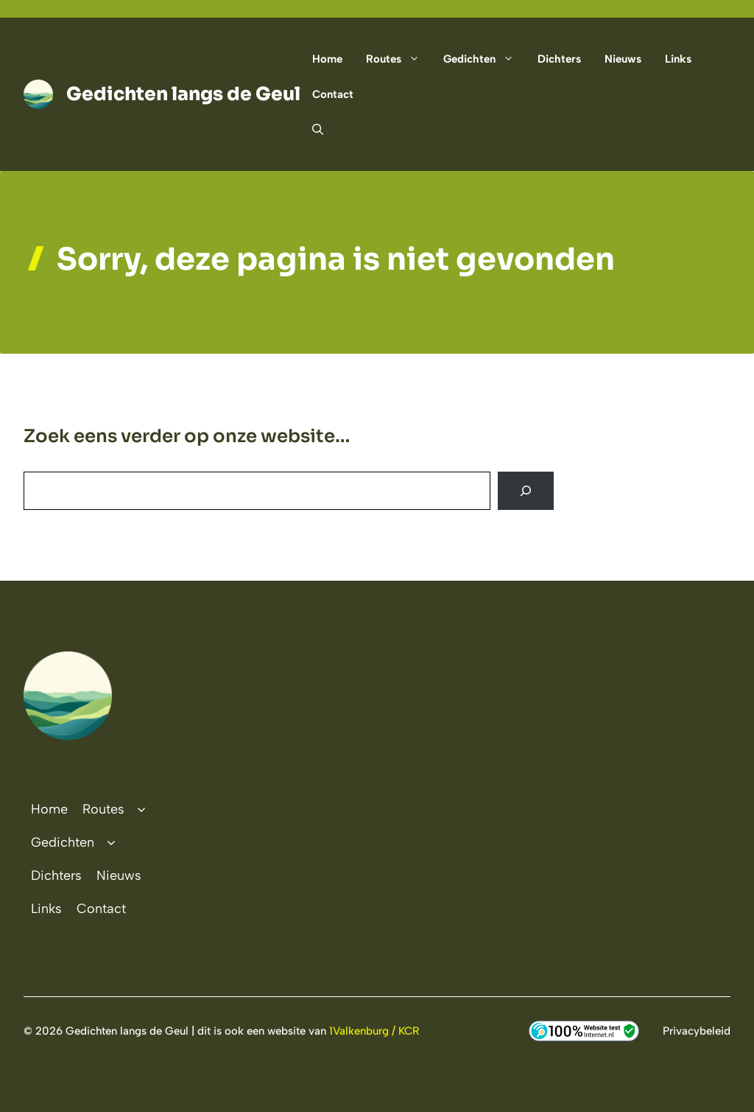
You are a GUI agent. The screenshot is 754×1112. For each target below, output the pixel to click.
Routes (398, 59)
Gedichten (484, 59)
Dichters (559, 59)
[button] (311, 129)
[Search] (526, 491)
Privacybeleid (696, 1031)
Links (678, 59)
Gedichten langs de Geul (183, 94)
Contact (332, 94)
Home (327, 59)
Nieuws (623, 59)
